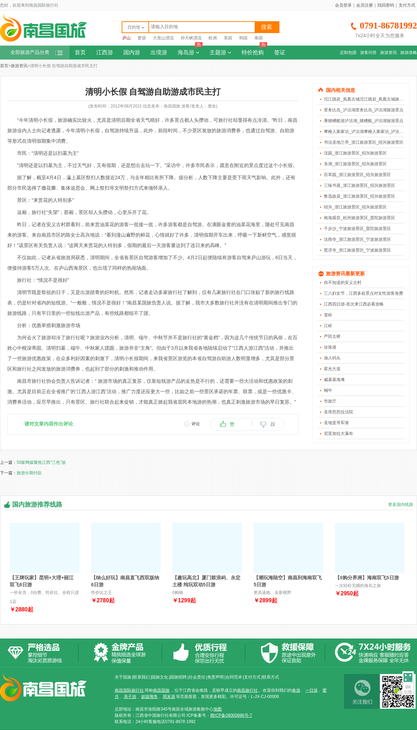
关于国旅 (123, 677)
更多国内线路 (400, 504)
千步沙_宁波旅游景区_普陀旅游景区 (357, 228)
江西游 (104, 52)
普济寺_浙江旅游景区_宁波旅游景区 (357, 250)
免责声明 (215, 677)
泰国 (258, 37)
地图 (217, 709)
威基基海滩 (334, 379)
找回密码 (385, 5)
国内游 (131, 52)
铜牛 (328, 390)
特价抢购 (254, 50)
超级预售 (149, 696)
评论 (195, 423)
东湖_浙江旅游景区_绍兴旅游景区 (355, 163)
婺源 (142, 37)
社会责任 (197, 677)
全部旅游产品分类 (36, 52)
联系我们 (141, 677)
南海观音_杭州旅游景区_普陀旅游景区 (359, 217)
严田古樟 (332, 336)
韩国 (243, 37)
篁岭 (328, 314)
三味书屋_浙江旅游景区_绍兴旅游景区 (359, 185)
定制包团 (348, 52)
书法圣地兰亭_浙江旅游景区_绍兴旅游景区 (363, 142)
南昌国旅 (161, 690)
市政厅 (330, 401)
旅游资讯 (388, 52)
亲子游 (130, 696)
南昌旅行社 (247, 690)
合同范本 (234, 677)
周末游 (169, 696)
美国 (228, 37)
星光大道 (332, 368)
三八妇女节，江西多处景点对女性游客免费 (363, 293)
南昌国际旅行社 (129, 690)
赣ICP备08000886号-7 (231, 715)
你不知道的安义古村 (342, 282)
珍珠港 (330, 347)
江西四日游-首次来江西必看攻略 (354, 304)
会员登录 (343, 5)
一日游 (311, 690)
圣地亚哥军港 (336, 422)
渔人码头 (332, 358)
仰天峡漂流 (191, 37)
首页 (80, 52)
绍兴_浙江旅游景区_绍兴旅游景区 (355, 207)
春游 (296, 690)
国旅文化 (160, 677)
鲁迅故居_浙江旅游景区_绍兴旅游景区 (359, 196)
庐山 (126, 37)
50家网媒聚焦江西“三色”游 (41, 462)
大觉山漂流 (163, 37)
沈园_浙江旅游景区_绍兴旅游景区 (355, 153)
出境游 (158, 52)
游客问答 (368, 52)
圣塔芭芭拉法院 (338, 412)
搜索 (266, 27)
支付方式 (407, 5)
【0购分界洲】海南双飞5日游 (367, 577)
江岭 (328, 325)
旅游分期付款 (29, 472)
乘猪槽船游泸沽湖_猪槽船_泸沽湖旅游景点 (363, 120)
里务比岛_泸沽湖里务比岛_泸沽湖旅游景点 (363, 110)
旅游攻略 (408, 52)
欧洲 (212, 37)
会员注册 (364, 5)
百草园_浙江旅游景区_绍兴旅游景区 (357, 174)
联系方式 (270, 677)
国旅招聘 (178, 677)
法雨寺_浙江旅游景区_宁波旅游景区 (357, 239)
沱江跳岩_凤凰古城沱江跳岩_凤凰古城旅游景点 (368, 99)
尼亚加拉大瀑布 (338, 433)
